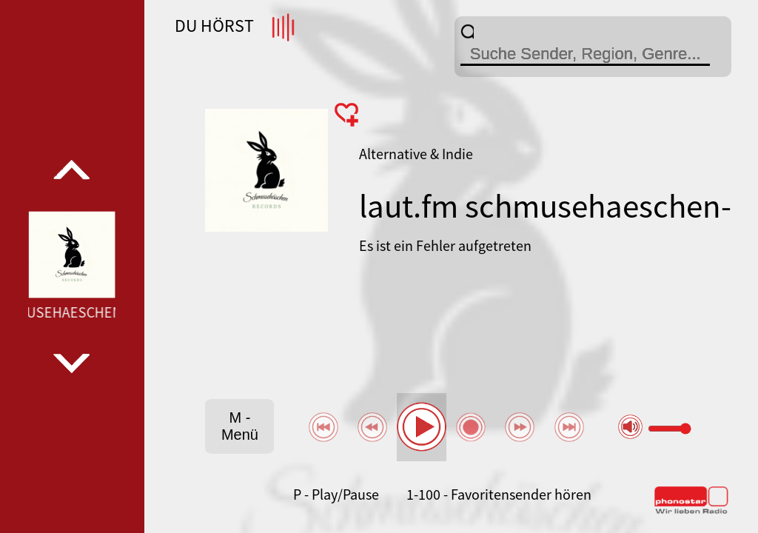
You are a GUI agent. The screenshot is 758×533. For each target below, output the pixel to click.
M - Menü (239, 426)
